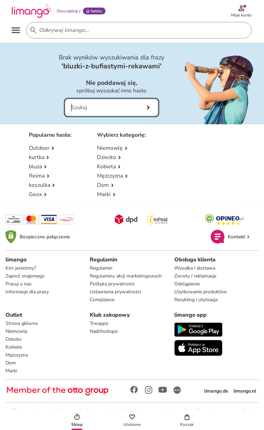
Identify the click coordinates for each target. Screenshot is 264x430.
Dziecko (14, 339)
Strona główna (21, 323)
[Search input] (137, 30)
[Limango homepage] (31, 11)
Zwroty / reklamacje (195, 276)
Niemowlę (16, 331)
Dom (11, 363)
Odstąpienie (187, 284)
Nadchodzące (104, 331)
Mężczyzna (17, 355)
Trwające (99, 323)
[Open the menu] (15, 30)
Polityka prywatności (112, 284)
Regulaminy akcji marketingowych (126, 276)
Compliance (102, 299)
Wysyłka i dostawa (194, 268)
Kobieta (14, 347)
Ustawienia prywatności (115, 291)
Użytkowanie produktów (200, 291)
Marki (11, 370)
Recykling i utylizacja (196, 299)
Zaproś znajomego (25, 276)
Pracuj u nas (19, 284)
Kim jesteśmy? (21, 268)
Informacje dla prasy (27, 291)
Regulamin (101, 268)
